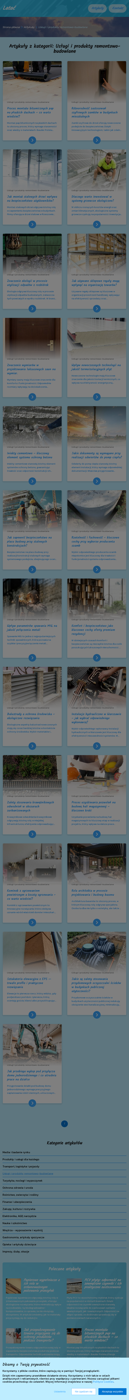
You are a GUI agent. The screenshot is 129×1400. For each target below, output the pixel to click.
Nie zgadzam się (83, 1391)
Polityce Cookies (103, 1382)
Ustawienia (60, 1391)
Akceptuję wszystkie (112, 1391)
